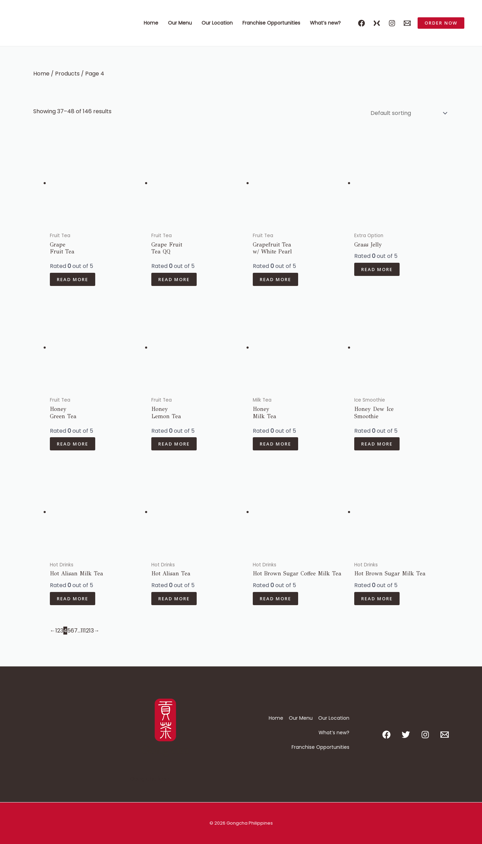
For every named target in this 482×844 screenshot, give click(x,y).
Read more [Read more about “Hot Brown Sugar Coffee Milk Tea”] (275, 598)
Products (67, 74)
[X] (376, 23)
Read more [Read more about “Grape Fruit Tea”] (72, 279)
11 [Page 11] (82, 631)
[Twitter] (406, 734)
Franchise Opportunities (271, 22)
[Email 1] (407, 23)
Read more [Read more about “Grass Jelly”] (377, 269)
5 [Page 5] (69, 631)
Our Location (217, 22)
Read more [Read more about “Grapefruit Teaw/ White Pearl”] (275, 279)
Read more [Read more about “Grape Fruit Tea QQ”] (174, 279)
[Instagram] (392, 23)
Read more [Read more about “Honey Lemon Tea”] (174, 444)
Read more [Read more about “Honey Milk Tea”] (275, 444)
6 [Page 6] (72, 631)
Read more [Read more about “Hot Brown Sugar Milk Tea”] (377, 598)
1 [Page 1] (56, 631)
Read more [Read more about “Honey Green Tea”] (72, 444)
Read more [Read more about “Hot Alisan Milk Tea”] (72, 598)
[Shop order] (407, 113)
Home (151, 22)
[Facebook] (361, 23)
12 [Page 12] (86, 631)
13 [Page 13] (91, 631)
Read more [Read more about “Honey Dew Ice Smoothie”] (377, 444)
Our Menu (180, 22)
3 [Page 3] (61, 631)
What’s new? (325, 22)
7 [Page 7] (76, 631)
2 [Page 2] (58, 631)
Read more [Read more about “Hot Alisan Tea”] (174, 598)
